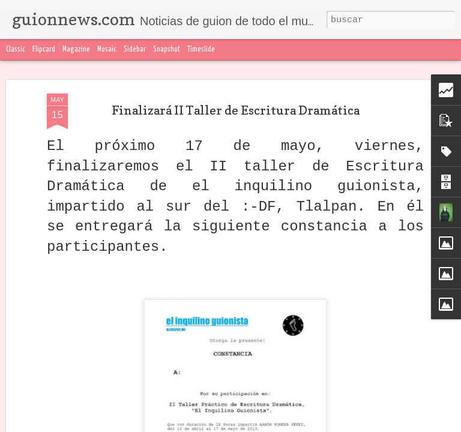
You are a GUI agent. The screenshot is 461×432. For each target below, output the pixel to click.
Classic (15, 49)
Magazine (76, 49)
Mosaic (106, 49)
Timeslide (201, 49)
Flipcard (43, 49)
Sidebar (135, 49)
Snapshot (166, 49)
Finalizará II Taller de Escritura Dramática (236, 110)
